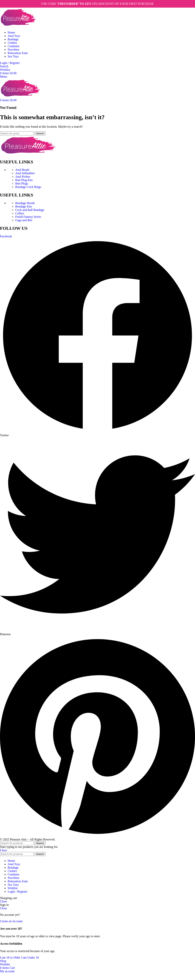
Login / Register (17, 891)
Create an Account (11, 921)
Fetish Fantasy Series (28, 216)
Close (3, 850)
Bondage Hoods (25, 203)
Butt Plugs (21, 183)
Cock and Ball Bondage (29, 209)
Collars (19, 213)
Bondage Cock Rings (28, 186)
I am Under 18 (30, 957)
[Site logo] (18, 26)
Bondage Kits (23, 206)
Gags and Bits (23, 220)
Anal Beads (22, 169)
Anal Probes (22, 176)
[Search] (4, 66)
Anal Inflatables (25, 173)
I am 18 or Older (10, 957)
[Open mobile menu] (3, 76)
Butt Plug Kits (24, 180)
